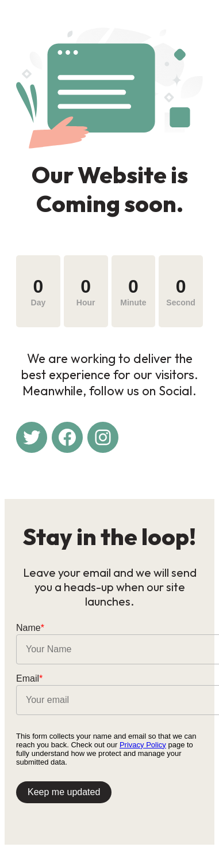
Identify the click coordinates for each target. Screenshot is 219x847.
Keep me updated (64, 792)
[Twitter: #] (31, 437)
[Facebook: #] (67, 437)
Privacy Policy (143, 744)
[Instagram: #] (102, 437)
